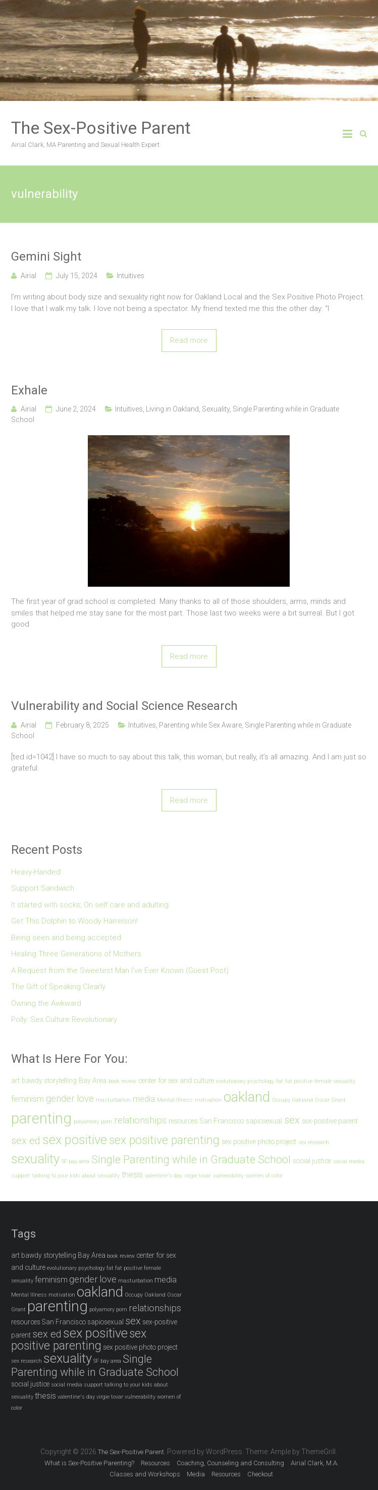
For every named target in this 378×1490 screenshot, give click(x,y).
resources (183, 1121)
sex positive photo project (259, 1142)
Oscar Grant (330, 1100)
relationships (140, 1120)
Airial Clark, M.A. (315, 1463)
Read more (189, 340)
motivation (208, 1100)
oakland (247, 1097)
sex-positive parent (330, 1121)
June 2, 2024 (76, 409)
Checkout (260, 1474)
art (15, 1080)
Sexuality (216, 409)
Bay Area (92, 1080)
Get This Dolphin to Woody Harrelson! (74, 921)
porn (106, 1121)
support (20, 1175)
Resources (155, 1463)
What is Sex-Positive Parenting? (89, 1463)
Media (196, 1474)
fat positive (298, 1081)
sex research (313, 1142)
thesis (132, 1174)
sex (292, 1120)
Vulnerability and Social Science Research (124, 706)
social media (348, 1161)
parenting (41, 1118)
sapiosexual (264, 1121)
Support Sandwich (42, 888)
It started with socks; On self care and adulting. (91, 904)
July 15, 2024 (76, 276)
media (144, 1099)
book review (122, 1081)
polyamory (86, 1121)
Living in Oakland (172, 409)
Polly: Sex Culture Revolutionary (64, 1019)
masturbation (113, 1100)
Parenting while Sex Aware (200, 725)
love (85, 1098)
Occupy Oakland (292, 1100)
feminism (27, 1099)
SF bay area (75, 1161)
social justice (312, 1161)
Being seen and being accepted (66, 937)
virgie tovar (197, 1175)
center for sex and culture (176, 1080)
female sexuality (334, 1081)
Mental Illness (175, 1100)
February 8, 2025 (82, 725)
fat (279, 1081)
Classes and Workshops (145, 1474)
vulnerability (228, 1175)
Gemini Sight (46, 256)
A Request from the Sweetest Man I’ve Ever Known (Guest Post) (120, 970)
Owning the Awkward (46, 1003)
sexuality (35, 1158)
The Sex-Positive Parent (101, 128)
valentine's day (163, 1175)
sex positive (74, 1139)
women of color (264, 1175)
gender (60, 1098)
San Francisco (222, 1121)
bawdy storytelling (49, 1080)
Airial (28, 276)
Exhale (29, 390)
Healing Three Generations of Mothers (76, 953)
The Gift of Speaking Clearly (58, 986)
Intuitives (130, 276)
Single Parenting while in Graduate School (191, 1159)
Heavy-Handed (36, 872)
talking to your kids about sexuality (76, 1175)
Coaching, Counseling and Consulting (230, 1463)
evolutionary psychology (245, 1081)
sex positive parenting (164, 1140)
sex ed (25, 1141)
